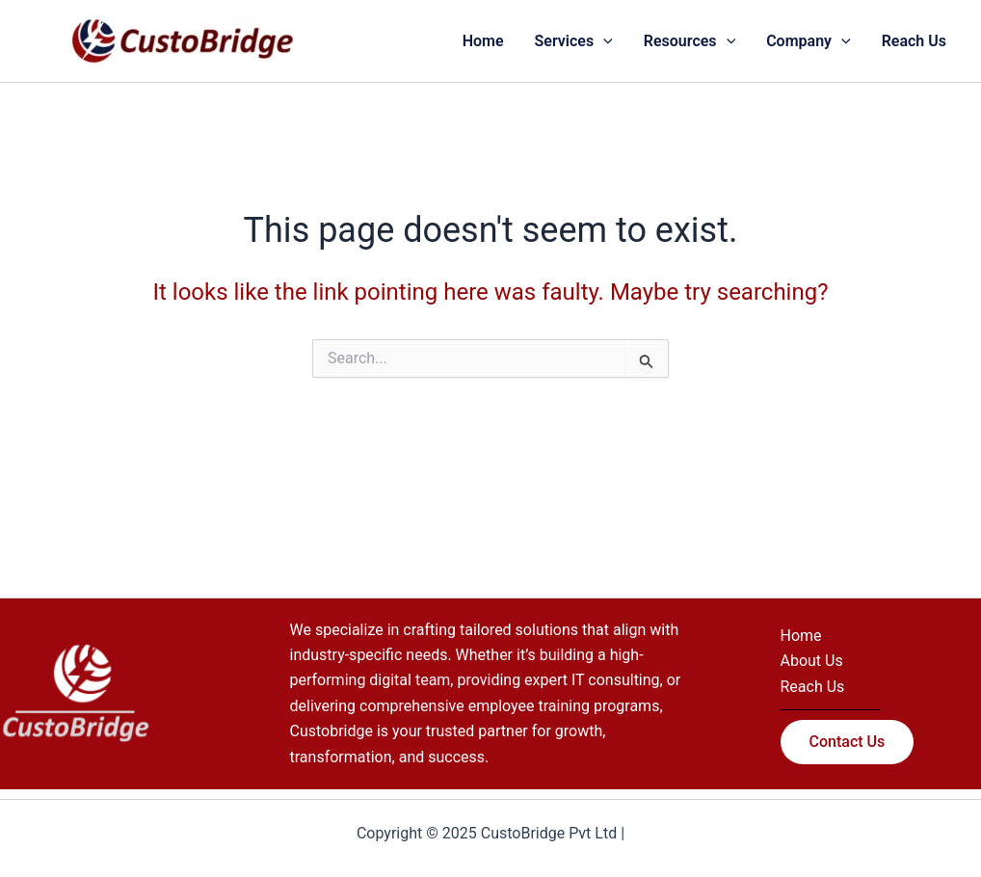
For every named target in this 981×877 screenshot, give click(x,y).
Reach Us (813, 687)
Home (801, 635)
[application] (603, 41)
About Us (812, 660)
